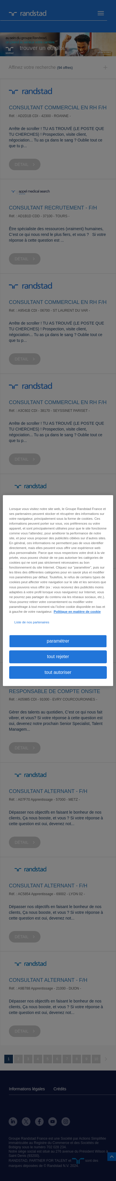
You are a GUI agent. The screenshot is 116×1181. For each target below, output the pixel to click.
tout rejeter (58, 656)
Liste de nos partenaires (31, 622)
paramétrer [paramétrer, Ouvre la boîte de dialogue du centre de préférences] (58, 641)
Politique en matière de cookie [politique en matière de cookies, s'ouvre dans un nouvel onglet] (77, 611)
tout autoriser (58, 672)
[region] (58, 590)
